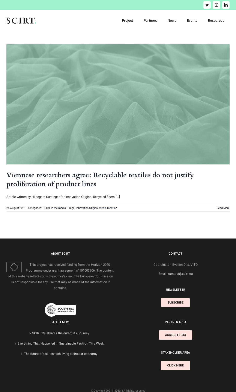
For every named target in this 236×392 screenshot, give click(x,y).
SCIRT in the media (54, 208)
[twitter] (207, 5)
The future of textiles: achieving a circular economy (60, 353)
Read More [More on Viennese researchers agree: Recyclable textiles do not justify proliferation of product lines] (223, 208)
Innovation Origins (87, 208)
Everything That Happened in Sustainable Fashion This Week (61, 343)
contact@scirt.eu (180, 273)
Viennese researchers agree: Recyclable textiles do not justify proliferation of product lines (100, 179)
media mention (108, 208)
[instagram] (216, 5)
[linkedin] (226, 5)
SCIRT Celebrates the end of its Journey (60, 333)
